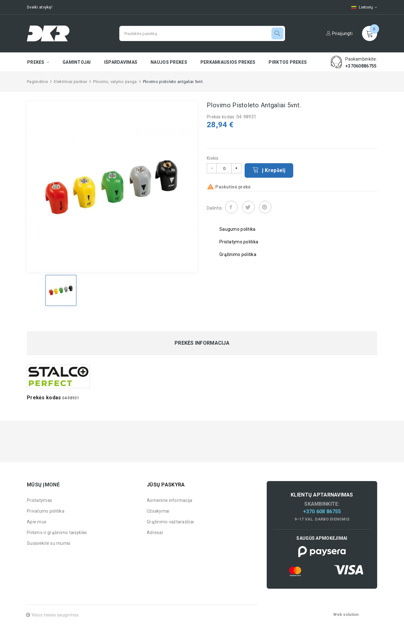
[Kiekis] (224, 168)
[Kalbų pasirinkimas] (361, 7)
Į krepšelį (268, 169)
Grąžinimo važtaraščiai (170, 521)
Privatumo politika (45, 511)
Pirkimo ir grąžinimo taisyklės (57, 532)
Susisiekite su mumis (49, 543)
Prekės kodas (44, 398)
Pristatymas (39, 500)
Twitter (248, 207)
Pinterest (265, 207)
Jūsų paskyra (166, 485)
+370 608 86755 (322, 512)
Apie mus (36, 521)
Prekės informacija (202, 343)
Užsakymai (158, 511)
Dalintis (231, 207)
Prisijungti (339, 33)
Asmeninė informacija (170, 500)
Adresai (155, 532)
